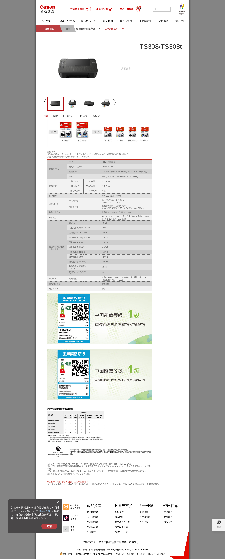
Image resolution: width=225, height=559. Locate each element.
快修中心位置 (121, 532)
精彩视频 (180, 21)
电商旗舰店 (92, 522)
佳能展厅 (91, 532)
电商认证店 (92, 527)
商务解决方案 (88, 21)
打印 (46, 116)
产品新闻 (168, 512)
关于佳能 (163, 21)
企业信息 (143, 512)
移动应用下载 (121, 527)
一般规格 (83, 116)
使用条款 (130, 554)
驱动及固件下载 (122, 522)
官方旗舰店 (92, 517)
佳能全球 (120, 554)
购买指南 (108, 21)
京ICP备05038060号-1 (103, 554)
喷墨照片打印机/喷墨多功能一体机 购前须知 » (67, 482)
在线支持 (119, 512)
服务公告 (168, 522)
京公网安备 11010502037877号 (75, 554)
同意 (49, 526)
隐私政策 (44, 511)
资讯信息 (170, 505)
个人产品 (45, 21)
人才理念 (143, 522)
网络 (55, 116)
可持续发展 (145, 21)
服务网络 (119, 517)
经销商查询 (92, 512)
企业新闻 (168, 517)
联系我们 (161, 554)
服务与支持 (126, 21)
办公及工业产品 (66, 21)
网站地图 (151, 554)
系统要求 (97, 116)
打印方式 (68, 116)
